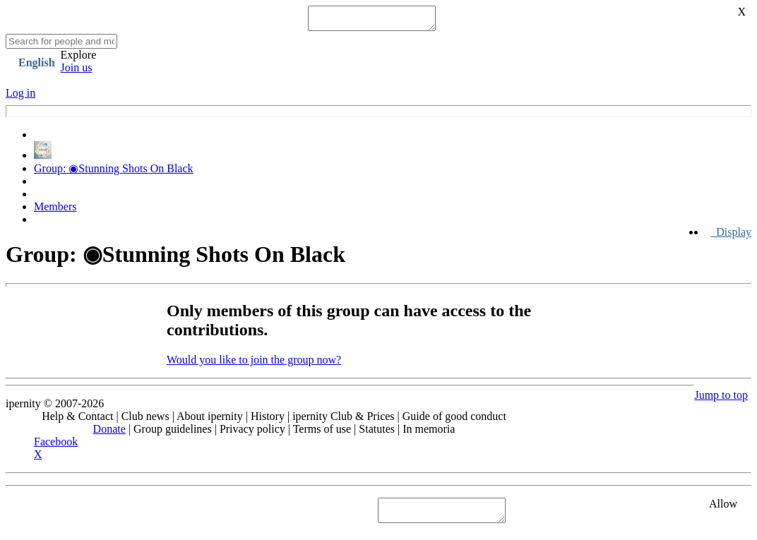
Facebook (56, 446)
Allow (723, 508)
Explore (79, 59)
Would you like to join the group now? (254, 364)
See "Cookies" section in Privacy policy (95, 514)
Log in (20, 97)
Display (730, 236)
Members (55, 211)
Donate (109, 433)
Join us (77, 72)
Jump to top (721, 399)
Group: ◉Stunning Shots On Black (113, 173)
